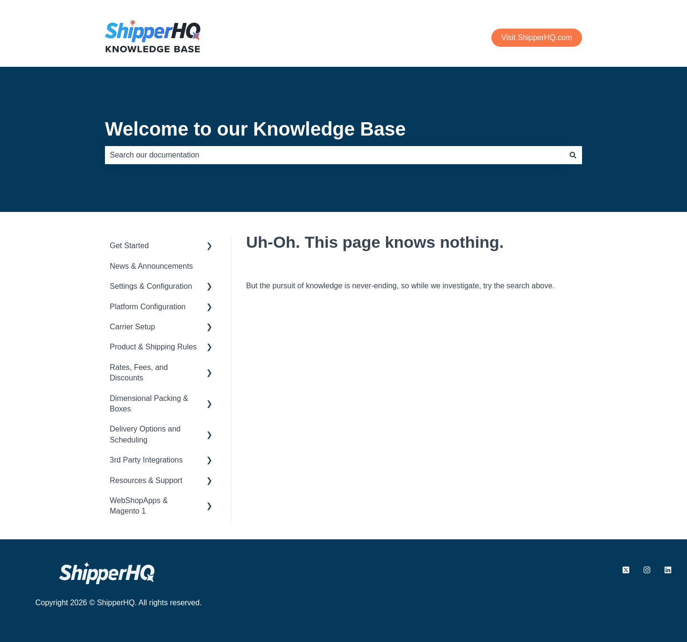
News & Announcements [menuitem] (151, 266)
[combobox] (334, 155)
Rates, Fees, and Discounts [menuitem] (139, 372)
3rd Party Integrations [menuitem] (146, 460)
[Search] (573, 155)
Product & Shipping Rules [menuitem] (153, 347)
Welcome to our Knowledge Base (255, 128)
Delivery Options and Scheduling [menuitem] (145, 434)
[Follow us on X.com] (626, 570)
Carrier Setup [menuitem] (132, 327)
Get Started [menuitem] (129, 246)
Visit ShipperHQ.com (536, 37)
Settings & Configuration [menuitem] (151, 286)
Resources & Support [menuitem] (146, 480)
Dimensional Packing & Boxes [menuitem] (149, 403)
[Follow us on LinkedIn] (668, 570)
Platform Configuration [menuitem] (148, 307)
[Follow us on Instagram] (647, 570)
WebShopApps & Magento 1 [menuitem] (139, 505)
